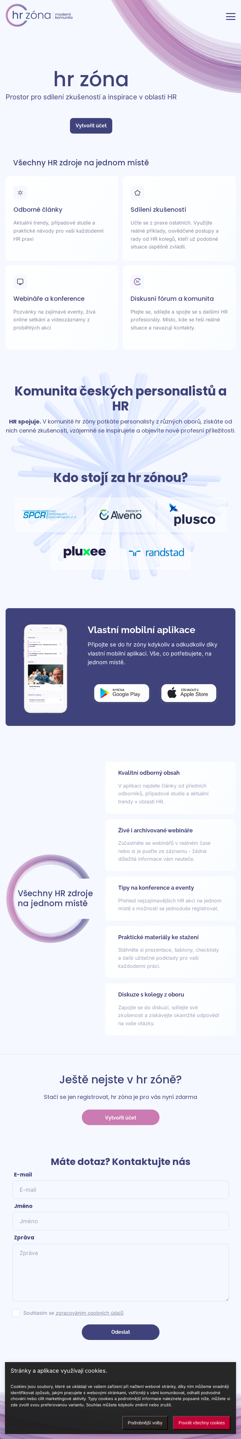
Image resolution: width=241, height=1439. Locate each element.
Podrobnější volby (145, 1422)
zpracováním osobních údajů (89, 1313)
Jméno (23, 1206)
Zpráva (24, 1237)
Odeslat (120, 1332)
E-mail (23, 1174)
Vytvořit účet (91, 126)
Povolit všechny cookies (201, 1422)
